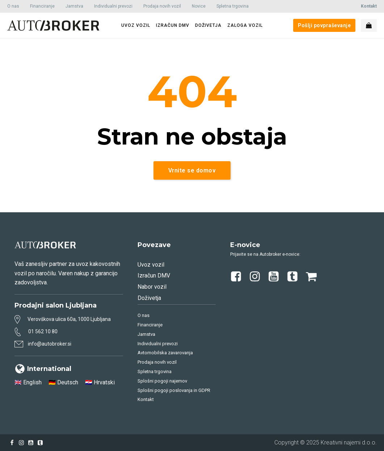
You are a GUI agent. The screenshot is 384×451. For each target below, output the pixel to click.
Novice (199, 6)
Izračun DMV (154, 275)
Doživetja (149, 298)
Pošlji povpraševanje (324, 25)
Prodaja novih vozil (162, 6)
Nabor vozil (152, 286)
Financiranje (42, 6)
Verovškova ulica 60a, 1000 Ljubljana (69, 319)
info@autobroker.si (49, 344)
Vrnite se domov (192, 170)
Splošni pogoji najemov (162, 381)
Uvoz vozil (151, 264)
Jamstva (74, 6)
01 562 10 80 (43, 331)
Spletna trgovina (232, 6)
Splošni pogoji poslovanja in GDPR (174, 390)
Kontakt (146, 399)
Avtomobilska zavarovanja (165, 352)
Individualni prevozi (113, 6)
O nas (13, 6)
